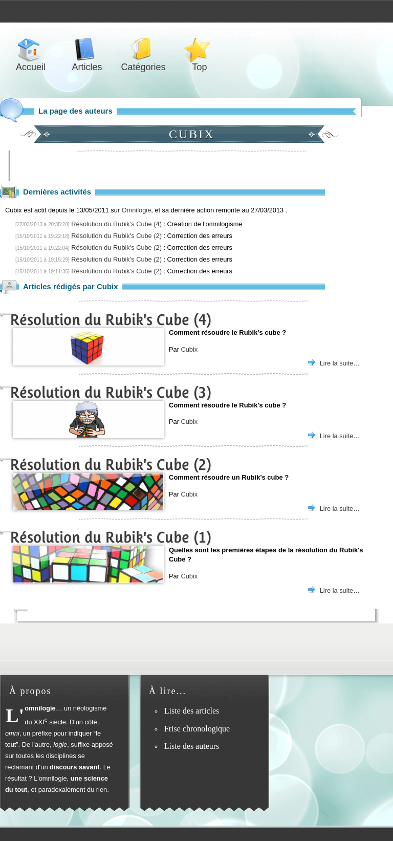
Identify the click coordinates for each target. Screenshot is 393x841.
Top (199, 49)
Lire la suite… (340, 363)
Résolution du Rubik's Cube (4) (116, 224)
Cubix (189, 349)
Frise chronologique (197, 728)
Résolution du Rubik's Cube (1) (110, 537)
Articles (87, 49)
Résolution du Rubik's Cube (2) (116, 236)
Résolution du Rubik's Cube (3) (110, 392)
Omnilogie (136, 210)
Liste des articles (192, 710)
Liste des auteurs (192, 746)
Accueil (30, 49)
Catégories (143, 49)
